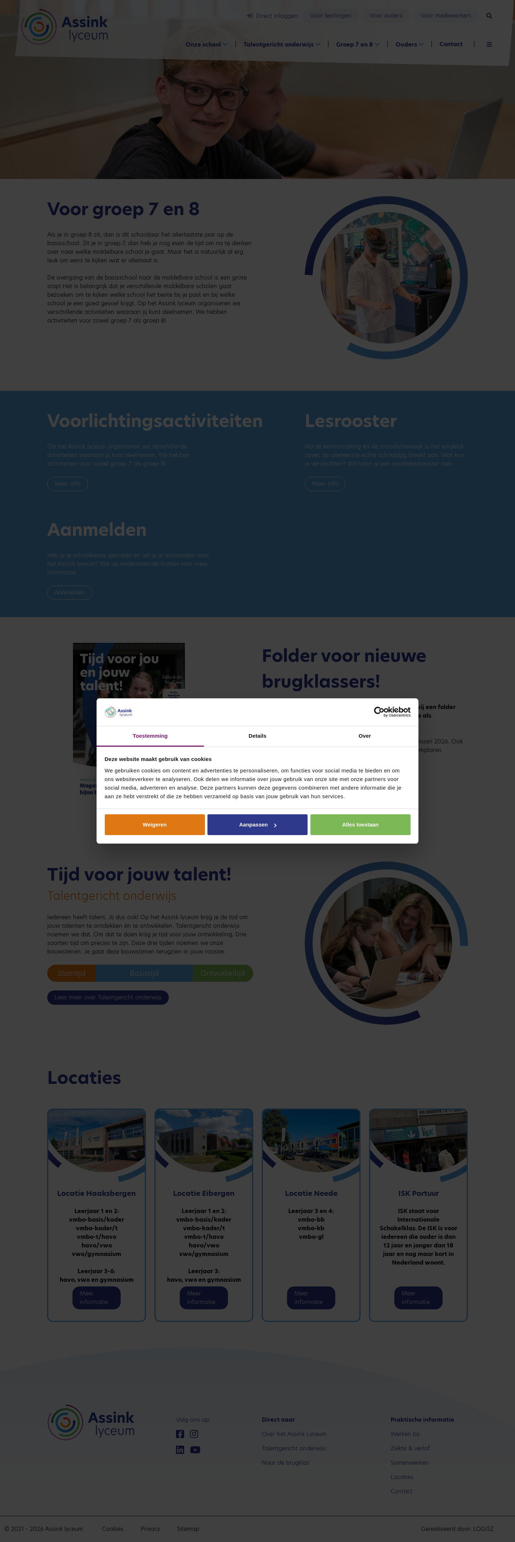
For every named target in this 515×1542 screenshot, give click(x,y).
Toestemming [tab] (150, 736)
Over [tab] (365, 736)
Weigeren (155, 824)
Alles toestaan (360, 824)
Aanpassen (257, 824)
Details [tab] (257, 736)
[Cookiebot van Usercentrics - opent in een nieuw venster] (379, 712)
